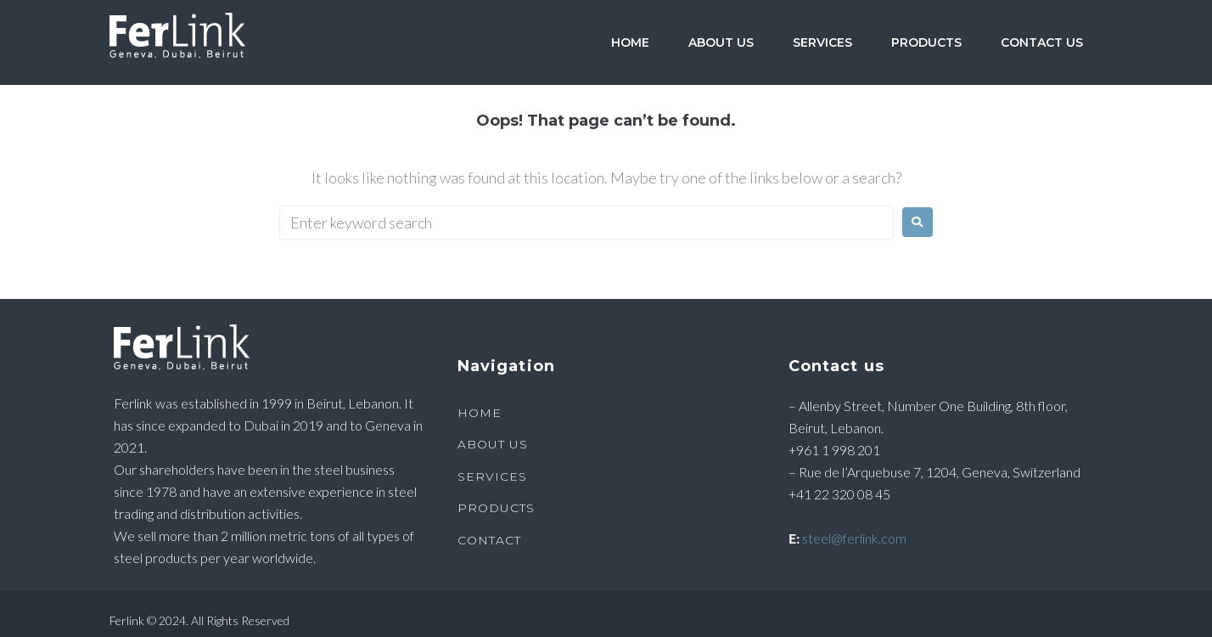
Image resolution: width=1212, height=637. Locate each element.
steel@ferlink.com (854, 538)
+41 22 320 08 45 (839, 494)
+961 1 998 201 (834, 450)
